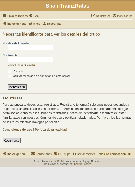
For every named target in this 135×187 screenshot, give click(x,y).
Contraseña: (11, 55)
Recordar (16, 71)
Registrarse (11, 140)
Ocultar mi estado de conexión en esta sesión (39, 75)
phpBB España (82, 164)
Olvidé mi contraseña (21, 64)
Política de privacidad (51, 129)
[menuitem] (34, 16)
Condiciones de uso (17, 129)
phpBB (57, 161)
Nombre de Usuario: (16, 43)
